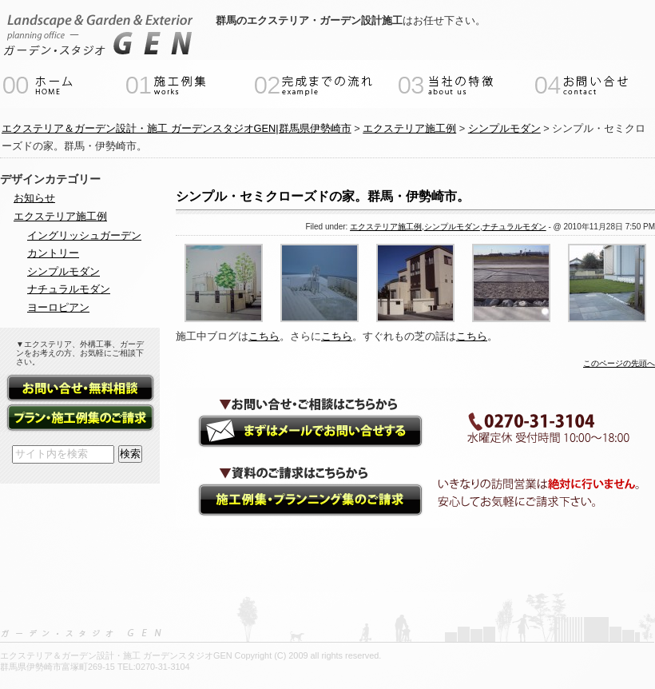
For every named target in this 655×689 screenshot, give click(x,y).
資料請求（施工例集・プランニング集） (295, 502)
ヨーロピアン (58, 307)
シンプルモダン (452, 226)
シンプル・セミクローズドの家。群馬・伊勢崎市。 (323, 196)
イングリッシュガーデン (84, 235)
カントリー (53, 253)
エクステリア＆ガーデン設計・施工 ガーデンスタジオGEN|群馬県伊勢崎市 (176, 128)
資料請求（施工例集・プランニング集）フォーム (80, 418)
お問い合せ (80, 389)
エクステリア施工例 (386, 226)
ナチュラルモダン (514, 226)
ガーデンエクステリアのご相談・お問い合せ (295, 432)
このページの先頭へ (619, 363)
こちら (264, 336)
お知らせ (34, 198)
